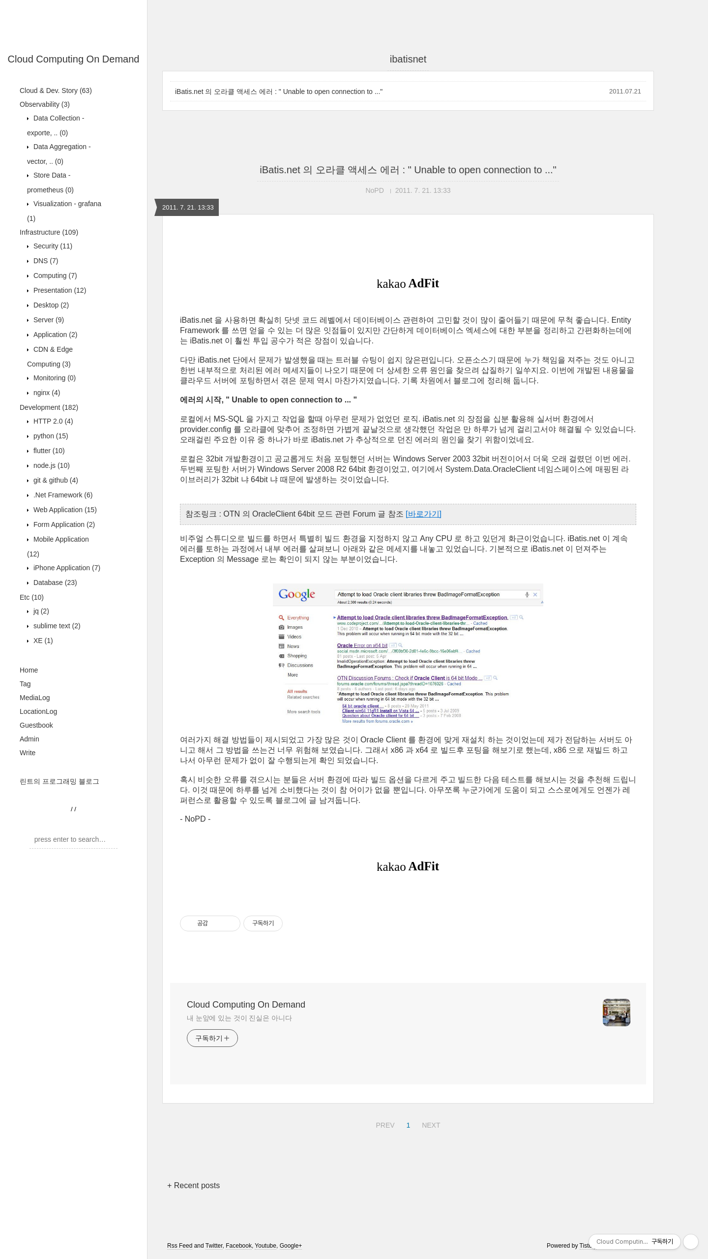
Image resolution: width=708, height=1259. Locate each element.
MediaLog (35, 698)
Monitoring (53, 378)
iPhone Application (65, 568)
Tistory (588, 1245)
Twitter (214, 1245)
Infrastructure (49, 232)
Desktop (50, 305)
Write (27, 753)
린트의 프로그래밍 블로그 (59, 781)
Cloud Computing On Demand (74, 59)
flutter (48, 451)
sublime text (56, 626)
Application (54, 334)
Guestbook (36, 725)
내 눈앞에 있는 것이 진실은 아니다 (239, 1018)
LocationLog (38, 711)
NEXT (429, 1123)
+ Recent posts (193, 1185)
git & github (54, 480)
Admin (29, 739)
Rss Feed (179, 1245)
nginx (45, 393)
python (49, 436)
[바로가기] (424, 514)
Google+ (291, 1245)
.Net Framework (61, 495)
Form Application (63, 524)
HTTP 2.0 (52, 421)
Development (49, 407)
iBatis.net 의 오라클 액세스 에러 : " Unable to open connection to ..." (279, 91)
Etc (32, 597)
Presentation (58, 290)
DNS (44, 261)
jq (40, 611)
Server (47, 320)
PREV (383, 1123)
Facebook (239, 1245)
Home (29, 670)
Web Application (64, 510)
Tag (25, 684)
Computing (54, 275)
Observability (45, 104)
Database (54, 582)
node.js (50, 465)
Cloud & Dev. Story (56, 90)
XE (42, 641)
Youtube (265, 1245)
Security (51, 246)
